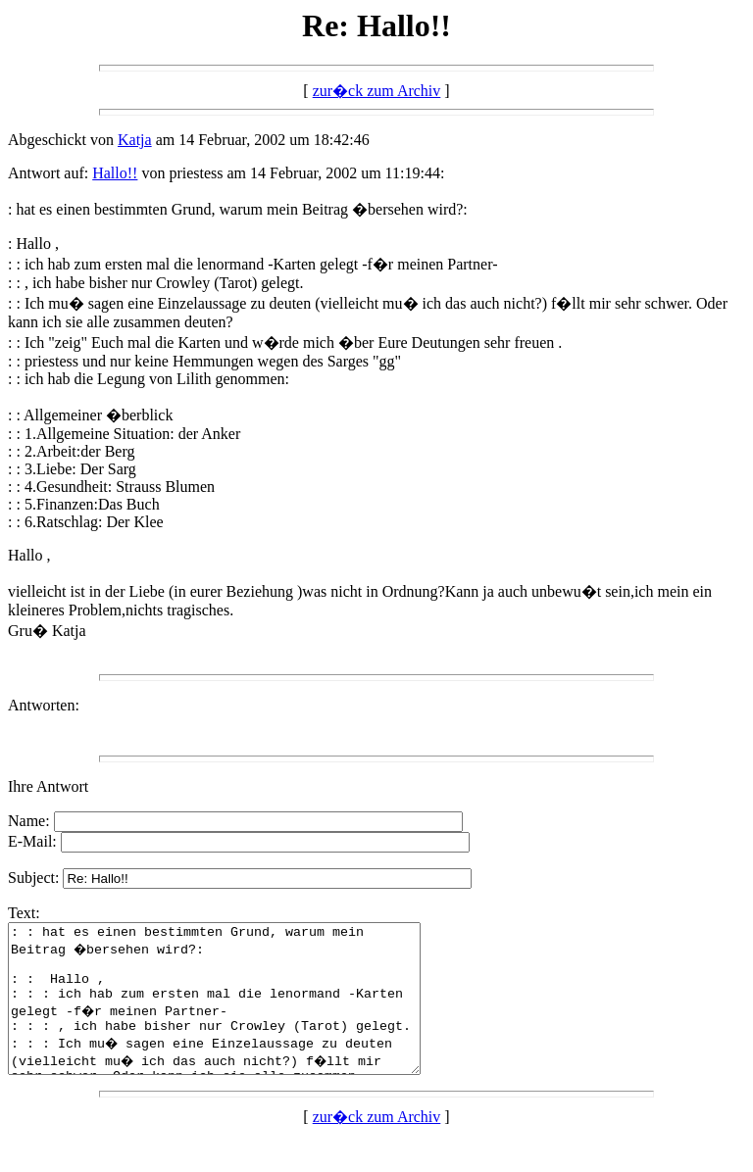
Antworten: (43, 705)
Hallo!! (114, 173)
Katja (135, 139)
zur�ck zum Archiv (377, 90)
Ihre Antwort (48, 786)
